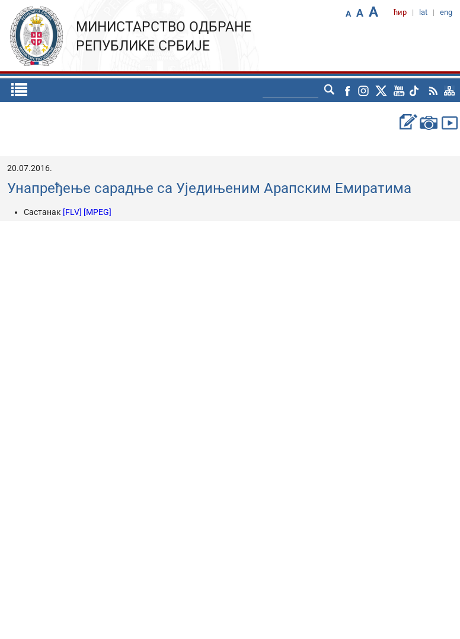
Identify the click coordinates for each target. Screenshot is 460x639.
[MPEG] (97, 212)
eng (446, 12)
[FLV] (73, 212)
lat (423, 12)
